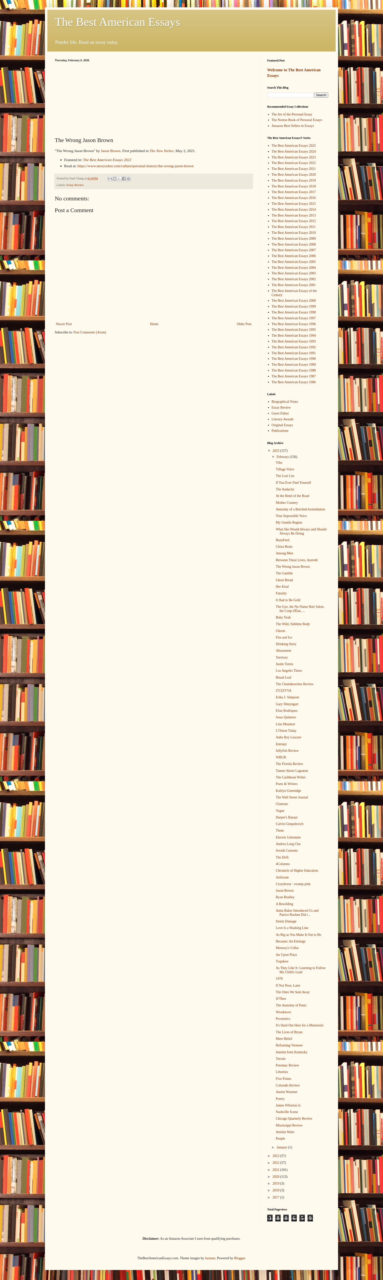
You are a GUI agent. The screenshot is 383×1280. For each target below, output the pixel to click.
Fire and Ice (284, 637)
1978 (279, 979)
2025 (276, 451)
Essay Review (75, 185)
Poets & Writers (287, 784)
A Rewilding (284, 904)
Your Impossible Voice (291, 516)
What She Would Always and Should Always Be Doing (301, 531)
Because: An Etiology (291, 941)
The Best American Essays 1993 (294, 341)
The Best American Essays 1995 (294, 329)
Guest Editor (280, 413)
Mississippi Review (289, 1125)
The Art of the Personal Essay (292, 114)
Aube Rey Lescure (288, 737)
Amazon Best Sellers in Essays (293, 126)
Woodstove (283, 1012)
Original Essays (282, 425)
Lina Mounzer (285, 724)
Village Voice (285, 469)
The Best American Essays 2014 (294, 209)
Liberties (282, 1072)
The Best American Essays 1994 (294, 335)
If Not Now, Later (288, 985)
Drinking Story (286, 644)
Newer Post (64, 324)
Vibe (279, 463)
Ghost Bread (284, 580)
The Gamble (284, 573)
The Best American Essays (117, 21)
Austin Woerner (286, 1092)
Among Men (284, 553)
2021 (276, 1170)
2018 (276, 1190)
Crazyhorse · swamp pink (293, 884)
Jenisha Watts (285, 1132)
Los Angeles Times (289, 670)
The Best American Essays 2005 (294, 262)
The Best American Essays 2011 (294, 227)
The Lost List (285, 476)
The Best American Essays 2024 (294, 151)
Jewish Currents (287, 850)
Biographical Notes (285, 401)
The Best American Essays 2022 (107, 160)
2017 (276, 1197)
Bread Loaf (283, 677)
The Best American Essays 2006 (294, 256)
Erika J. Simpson (287, 697)
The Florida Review (289, 764)
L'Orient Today (286, 731)
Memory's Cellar (287, 948)
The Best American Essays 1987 (294, 376)
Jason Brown (110, 151)
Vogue (280, 811)
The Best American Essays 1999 (294, 306)
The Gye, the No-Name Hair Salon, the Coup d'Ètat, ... (300, 609)
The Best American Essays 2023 (294, 157)
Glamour (282, 804)
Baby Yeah (283, 617)
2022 (276, 1163)
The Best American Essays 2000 (294, 300)
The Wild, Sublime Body (293, 624)
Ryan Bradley (285, 897)
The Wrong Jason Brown (293, 566)
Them (280, 830)
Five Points (283, 1079)
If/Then (281, 999)
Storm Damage (286, 921)
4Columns (283, 864)
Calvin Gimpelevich (289, 824)
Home (154, 324)
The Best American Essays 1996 (294, 324)
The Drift (282, 857)
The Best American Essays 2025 (294, 145)
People (280, 1138)
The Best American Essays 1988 (294, 370)
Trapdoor (282, 961)
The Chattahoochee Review (295, 684)
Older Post (244, 324)
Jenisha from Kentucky (292, 1052)
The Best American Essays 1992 (294, 347)
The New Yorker (161, 151)
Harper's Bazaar (287, 817)
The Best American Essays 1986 (294, 382)
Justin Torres (284, 664)
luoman (210, 1258)
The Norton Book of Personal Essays (297, 120)
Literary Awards (283, 419)
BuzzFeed (282, 540)
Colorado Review (288, 1085)
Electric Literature (288, 837)
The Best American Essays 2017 (294, 192)
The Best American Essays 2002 (294, 279)
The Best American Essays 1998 (294, 312)
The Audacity (285, 489)
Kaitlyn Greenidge (288, 791)
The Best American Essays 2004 (294, 267)
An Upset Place (286, 955)
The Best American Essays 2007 (294, 250)
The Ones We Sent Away (293, 992)
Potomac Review (287, 1065)
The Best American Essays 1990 (294, 359)
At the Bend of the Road (292, 496)
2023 (276, 1156)
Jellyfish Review (287, 751)
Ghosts (280, 631)
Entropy (281, 744)
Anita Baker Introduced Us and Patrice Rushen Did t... (297, 913)
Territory (282, 657)
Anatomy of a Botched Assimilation (300, 509)
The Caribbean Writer (291, 777)
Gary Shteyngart (287, 704)
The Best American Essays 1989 (294, 364)
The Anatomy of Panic (291, 1005)
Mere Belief (284, 1039)
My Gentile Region (289, 522)
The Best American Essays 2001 (294, 285)
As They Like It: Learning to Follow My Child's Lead (301, 970)
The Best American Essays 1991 (294, 353)
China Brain (284, 546)
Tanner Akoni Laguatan (292, 771)
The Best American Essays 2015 (294, 204)
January (282, 1147)
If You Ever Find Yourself (293, 483)
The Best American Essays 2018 (294, 186)
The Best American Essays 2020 (294, 174)
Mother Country (287, 503)
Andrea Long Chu (288, 844)
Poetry (280, 1099)
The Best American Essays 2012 (294, 221)
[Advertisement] (154, 98)
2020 (276, 1176)
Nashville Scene (287, 1112)
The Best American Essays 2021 (294, 169)
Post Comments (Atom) (90, 332)
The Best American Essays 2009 (294, 238)
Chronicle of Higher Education (297, 870)
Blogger (239, 1258)
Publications (280, 431)
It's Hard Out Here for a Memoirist (299, 1025)
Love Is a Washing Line (292, 928)
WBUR (281, 757)
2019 (276, 1183)
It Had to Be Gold (288, 600)
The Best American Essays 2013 (294, 215)
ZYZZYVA (283, 690)
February (283, 457)
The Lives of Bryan (289, 1032)
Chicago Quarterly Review (294, 1118)
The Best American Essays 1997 (294, 318)
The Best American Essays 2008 (294, 244)
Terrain (281, 1059)
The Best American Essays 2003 (294, 273)
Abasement (283, 650)
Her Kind (282, 586)
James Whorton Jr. (288, 1105)
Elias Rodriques (287, 710)
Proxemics (283, 1019)
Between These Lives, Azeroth (297, 560)
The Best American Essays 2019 (294, 180)
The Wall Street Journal (292, 797)
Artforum (282, 877)
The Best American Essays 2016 (294, 198)
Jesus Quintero (286, 717)
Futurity (281, 593)
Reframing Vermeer (289, 1045)
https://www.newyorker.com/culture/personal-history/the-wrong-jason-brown (135, 166)
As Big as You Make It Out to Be (298, 935)
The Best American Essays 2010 (294, 233)
